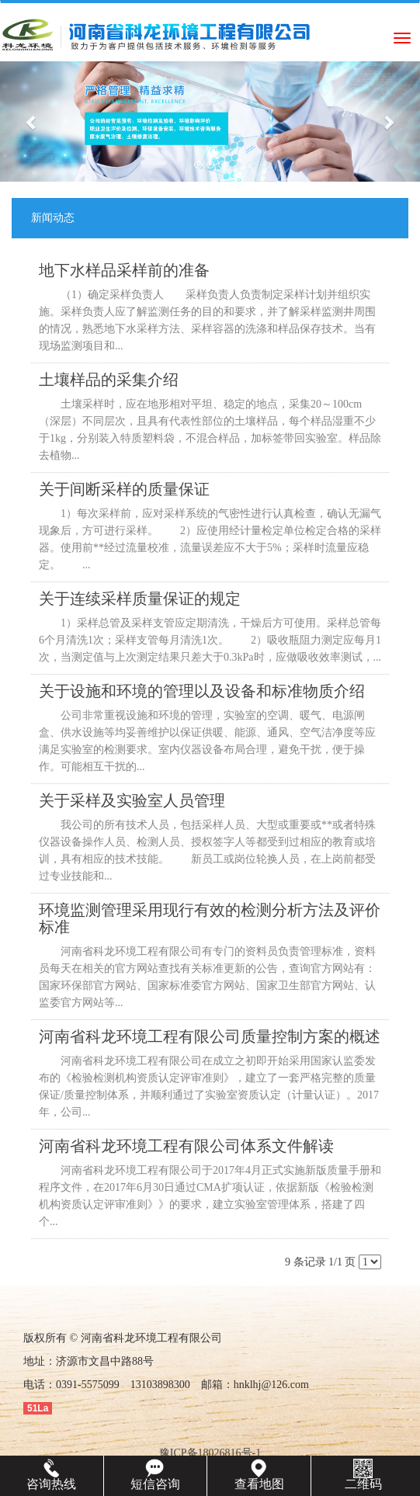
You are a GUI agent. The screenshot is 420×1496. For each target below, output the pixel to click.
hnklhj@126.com (271, 1384)
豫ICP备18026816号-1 (210, 1453)
